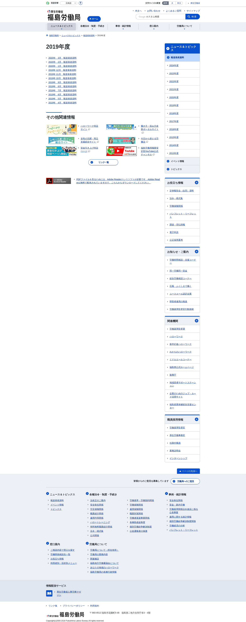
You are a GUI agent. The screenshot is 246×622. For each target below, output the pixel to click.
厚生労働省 (195, 3)
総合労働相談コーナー (181, 279)
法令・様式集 (176, 198)
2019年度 (174, 105)
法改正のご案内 (98, 499)
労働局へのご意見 (185, 481)
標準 (165, 3)
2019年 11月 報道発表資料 (62, 74)
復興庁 (173, 375)
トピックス (176, 169)
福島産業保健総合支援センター (183, 406)
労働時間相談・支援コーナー (183, 262)
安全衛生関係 (96, 503)
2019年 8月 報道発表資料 (62, 86)
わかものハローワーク (181, 352)
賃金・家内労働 (177, 503)
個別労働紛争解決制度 (141, 525)
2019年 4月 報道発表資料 (62, 102)
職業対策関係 (136, 512)
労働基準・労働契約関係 (142, 499)
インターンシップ (178, 459)
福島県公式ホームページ (182, 367)
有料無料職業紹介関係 (101, 525)
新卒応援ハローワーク (181, 344)
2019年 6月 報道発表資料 (62, 94)
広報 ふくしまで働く (181, 286)
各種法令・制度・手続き (104, 493)
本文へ (138, 11)
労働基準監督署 (177, 329)
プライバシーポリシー (74, 603)
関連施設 (94, 556)
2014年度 (174, 145)
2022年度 (174, 81)
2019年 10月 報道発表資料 (62, 78)
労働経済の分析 (177, 524)
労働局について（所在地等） (104, 547)
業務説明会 (175, 451)
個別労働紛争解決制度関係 (182, 520)
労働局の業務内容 (99, 551)
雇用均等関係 (96, 516)
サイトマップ (193, 11)
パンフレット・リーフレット (183, 215)
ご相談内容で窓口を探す (63, 547)
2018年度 (174, 113)
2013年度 (174, 153)
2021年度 (174, 89)
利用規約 (94, 603)
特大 (179, 3)
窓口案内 (56, 542)
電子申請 (174, 232)
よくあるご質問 (173, 11)
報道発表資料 (177, 57)
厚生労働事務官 (177, 436)
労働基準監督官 (177, 428)
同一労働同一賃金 (178, 271)
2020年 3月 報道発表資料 (62, 58)
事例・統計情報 (178, 493)
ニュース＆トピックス (183, 48)
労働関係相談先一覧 (60, 551)
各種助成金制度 (137, 521)
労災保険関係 (96, 507)
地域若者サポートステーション (183, 385)
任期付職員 (175, 443)
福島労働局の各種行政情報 (103, 569)
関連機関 (182, 321)
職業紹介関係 (96, 512)
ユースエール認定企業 (181, 294)
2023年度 (174, 73)
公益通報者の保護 (138, 529)
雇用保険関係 (136, 507)
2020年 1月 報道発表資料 (62, 66)
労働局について (99, 542)
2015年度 (174, 137)
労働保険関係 (176, 206)
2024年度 (174, 65)
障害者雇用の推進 (178, 302)
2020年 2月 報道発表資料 (62, 62)
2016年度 (174, 129)
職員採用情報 (182, 420)
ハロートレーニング (100, 521)
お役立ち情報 (182, 182)
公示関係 (94, 534)
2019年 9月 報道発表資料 (62, 82)
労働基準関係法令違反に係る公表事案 (183, 509)
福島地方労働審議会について (104, 560)
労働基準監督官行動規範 (182, 309)
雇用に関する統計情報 (180, 515)
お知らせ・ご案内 (182, 252)
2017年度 (174, 121)
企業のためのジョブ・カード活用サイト (183, 395)
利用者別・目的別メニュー (64, 560)
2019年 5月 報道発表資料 (62, 98)
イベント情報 (177, 161)
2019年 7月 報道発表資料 (62, 90)
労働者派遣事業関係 (140, 516)
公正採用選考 (176, 240)
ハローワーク (176, 337)
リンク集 (52, 603)
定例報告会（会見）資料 (182, 191)
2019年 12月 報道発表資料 (62, 70)
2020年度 (174, 97)
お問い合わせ (153, 11)
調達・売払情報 (177, 225)
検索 (194, 16)
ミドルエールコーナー (181, 360)
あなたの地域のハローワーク (104, 564)
